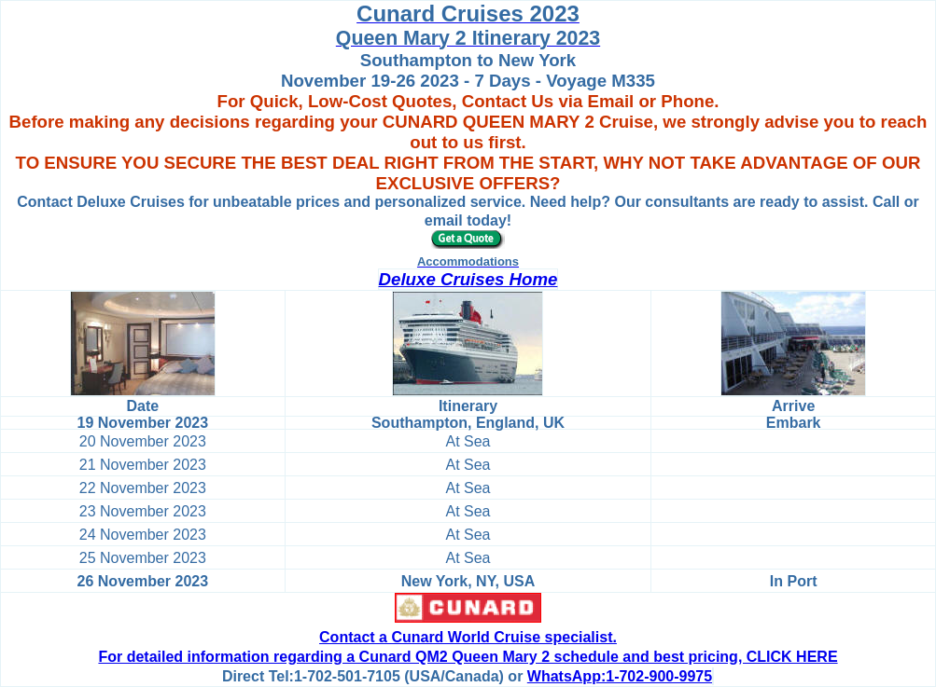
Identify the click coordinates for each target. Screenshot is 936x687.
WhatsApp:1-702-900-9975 (619, 676)
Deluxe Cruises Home (468, 279)
